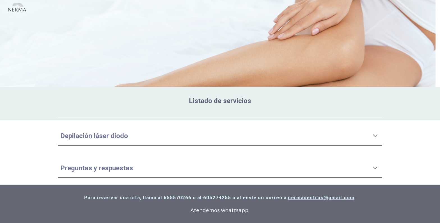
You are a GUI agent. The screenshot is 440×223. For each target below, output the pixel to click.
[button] (375, 136)
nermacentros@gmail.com (321, 197)
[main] (220, 101)
